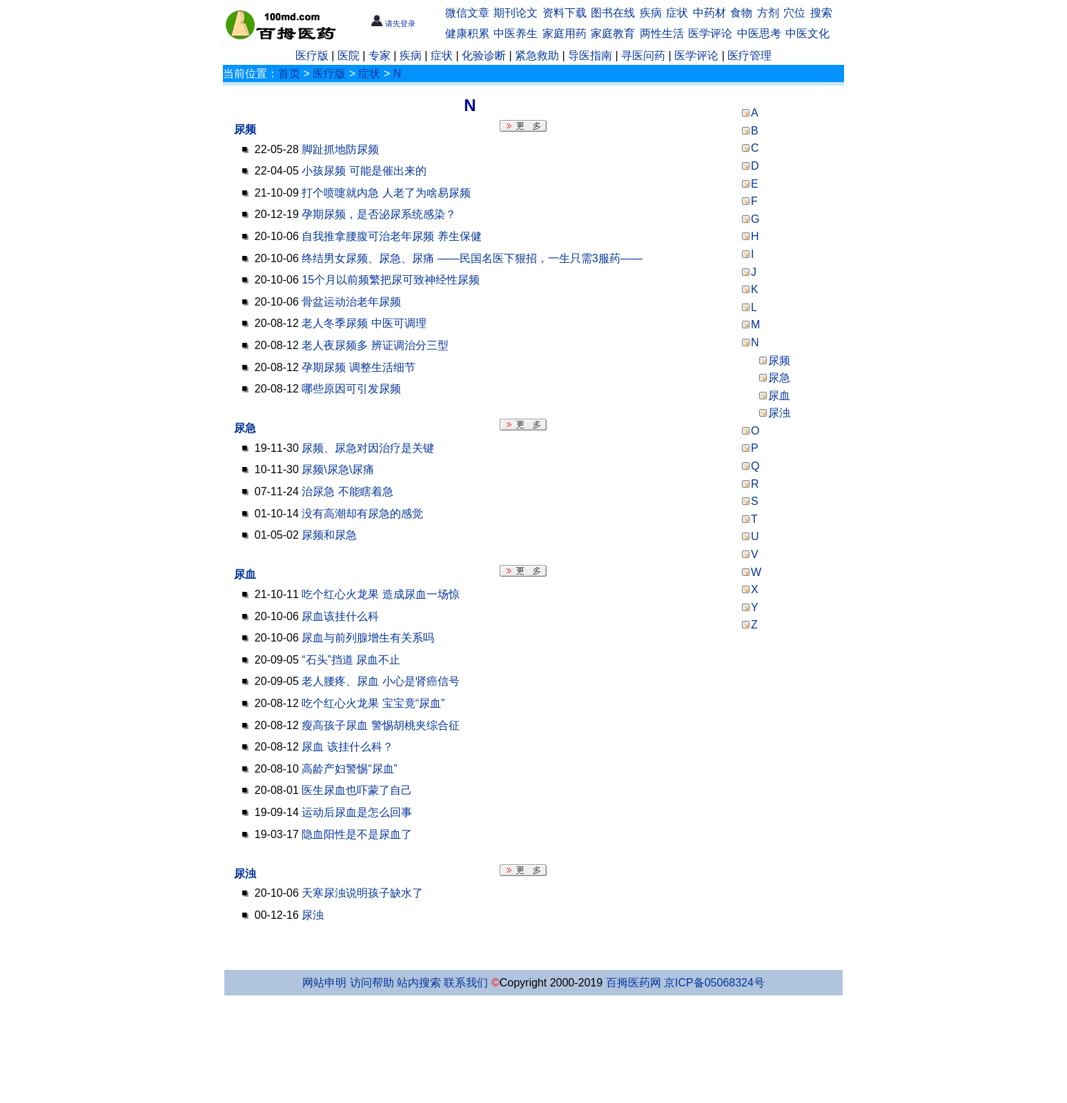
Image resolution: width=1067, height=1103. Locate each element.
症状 (677, 13)
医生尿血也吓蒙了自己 (357, 790)
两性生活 (662, 33)
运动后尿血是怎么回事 (357, 812)
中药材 (709, 13)
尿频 (245, 129)
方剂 (768, 13)
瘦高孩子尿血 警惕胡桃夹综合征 (380, 725)
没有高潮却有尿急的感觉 (362, 513)
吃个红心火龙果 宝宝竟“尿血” (373, 703)
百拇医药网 (633, 982)
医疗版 (312, 55)
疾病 (651, 13)
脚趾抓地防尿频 (340, 149)
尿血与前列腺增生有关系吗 (368, 638)
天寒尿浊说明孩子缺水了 (362, 893)
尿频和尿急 (329, 535)
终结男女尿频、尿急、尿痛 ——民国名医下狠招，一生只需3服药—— (472, 258)
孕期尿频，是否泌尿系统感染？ (379, 214)
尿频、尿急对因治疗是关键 (368, 448)
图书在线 (613, 13)
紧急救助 (537, 55)
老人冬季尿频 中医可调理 (364, 323)
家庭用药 (564, 33)
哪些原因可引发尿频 (351, 389)
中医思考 (759, 33)
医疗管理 (749, 55)
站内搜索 (419, 982)
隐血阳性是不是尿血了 (357, 834)
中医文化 (807, 33)
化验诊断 (484, 55)
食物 (741, 13)
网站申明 (324, 982)
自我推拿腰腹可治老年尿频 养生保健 (391, 236)
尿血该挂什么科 (340, 616)
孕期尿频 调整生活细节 (358, 367)
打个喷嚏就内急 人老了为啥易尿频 (386, 193)
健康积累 (467, 33)
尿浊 (245, 874)
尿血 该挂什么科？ (347, 747)
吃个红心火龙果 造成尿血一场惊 (380, 594)
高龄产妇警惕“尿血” (350, 769)
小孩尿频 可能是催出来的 (364, 171)
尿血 (245, 574)
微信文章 (467, 13)
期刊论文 (515, 13)
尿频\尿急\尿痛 (338, 469)
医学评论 (710, 33)
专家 (380, 55)
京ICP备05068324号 (714, 982)
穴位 (794, 13)
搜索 (821, 13)
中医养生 (515, 33)
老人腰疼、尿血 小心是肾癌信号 (380, 681)
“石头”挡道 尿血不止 (351, 660)
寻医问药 (643, 55)
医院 (348, 55)
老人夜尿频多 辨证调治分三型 (375, 345)
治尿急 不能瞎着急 (347, 491)
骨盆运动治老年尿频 (351, 302)
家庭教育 (613, 33)
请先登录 (393, 23)
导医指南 (590, 55)
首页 (289, 73)
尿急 (245, 428)
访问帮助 (372, 982)
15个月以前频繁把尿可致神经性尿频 (391, 280)
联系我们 (466, 982)
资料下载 (564, 13)
